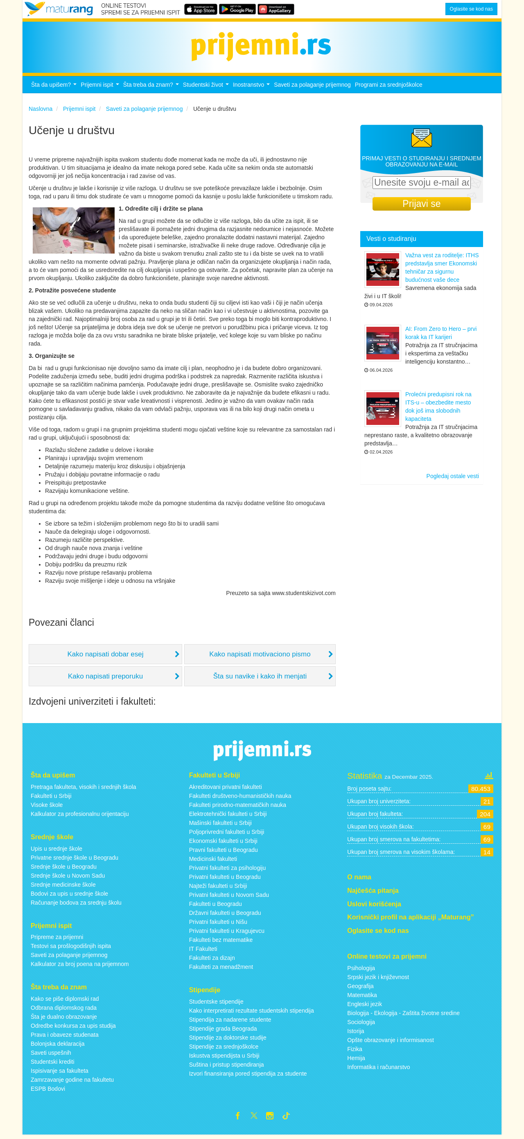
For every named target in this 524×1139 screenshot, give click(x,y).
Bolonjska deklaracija (58, 1046)
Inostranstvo (252, 89)
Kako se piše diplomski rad (65, 1001)
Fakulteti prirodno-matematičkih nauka (237, 806)
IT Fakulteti (203, 950)
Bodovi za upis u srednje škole (69, 895)
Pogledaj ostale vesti (453, 478)
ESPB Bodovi (48, 1091)
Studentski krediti (53, 1064)
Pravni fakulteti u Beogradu (223, 851)
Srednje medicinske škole (63, 886)
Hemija (356, 1060)
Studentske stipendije (216, 1003)
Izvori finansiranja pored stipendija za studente (248, 1075)
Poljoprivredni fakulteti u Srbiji (226, 833)
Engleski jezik (364, 1006)
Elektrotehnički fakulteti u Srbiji (228, 815)
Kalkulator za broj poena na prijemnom (80, 966)
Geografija (360, 988)
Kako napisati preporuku (105, 679)
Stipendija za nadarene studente (230, 1021)
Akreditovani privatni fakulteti (225, 788)
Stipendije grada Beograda (223, 1030)
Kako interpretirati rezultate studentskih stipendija (251, 1012)
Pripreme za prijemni (57, 939)
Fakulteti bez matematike (221, 941)
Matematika (362, 997)
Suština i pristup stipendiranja (226, 1066)
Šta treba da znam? (152, 89)
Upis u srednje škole (56, 850)
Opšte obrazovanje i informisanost (390, 1042)
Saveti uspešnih (51, 1055)
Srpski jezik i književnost (378, 979)
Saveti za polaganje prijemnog (312, 87)
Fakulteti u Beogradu (215, 905)
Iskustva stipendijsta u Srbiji (224, 1057)
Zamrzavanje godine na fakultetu (72, 1082)
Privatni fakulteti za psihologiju (227, 869)
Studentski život (207, 89)
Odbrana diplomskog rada (64, 1010)
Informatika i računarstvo (378, 1069)
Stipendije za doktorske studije (228, 1039)
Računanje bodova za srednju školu (76, 904)
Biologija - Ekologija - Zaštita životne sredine (403, 1015)
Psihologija (361, 970)
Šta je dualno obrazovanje (64, 1019)
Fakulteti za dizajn (212, 959)
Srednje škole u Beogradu (64, 868)
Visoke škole (47, 806)
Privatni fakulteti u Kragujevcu (226, 932)
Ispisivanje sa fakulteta (59, 1073)
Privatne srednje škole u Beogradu (74, 859)
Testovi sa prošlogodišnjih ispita (71, 948)
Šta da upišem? (55, 89)
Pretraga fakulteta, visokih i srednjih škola (83, 788)
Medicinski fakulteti (213, 860)
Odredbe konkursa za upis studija (73, 1028)
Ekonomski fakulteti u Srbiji (223, 842)
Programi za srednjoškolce (388, 87)
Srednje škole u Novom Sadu (68, 877)
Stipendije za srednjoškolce (224, 1048)
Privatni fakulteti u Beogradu (225, 878)
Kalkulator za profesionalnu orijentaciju (80, 815)
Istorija (355, 1033)
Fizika (354, 1051)
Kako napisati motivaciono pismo (260, 656)
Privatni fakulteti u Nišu (218, 923)
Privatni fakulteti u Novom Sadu (229, 896)
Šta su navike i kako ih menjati (260, 679)
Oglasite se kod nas (471, 9)
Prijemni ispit (101, 89)
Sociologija (361, 1024)
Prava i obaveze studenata (65, 1037)
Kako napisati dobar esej (105, 656)
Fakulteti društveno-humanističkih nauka (240, 797)
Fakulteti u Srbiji (51, 797)
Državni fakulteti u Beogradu (225, 914)
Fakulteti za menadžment (221, 968)
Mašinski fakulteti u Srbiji (220, 824)
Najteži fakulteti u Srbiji (218, 887)
